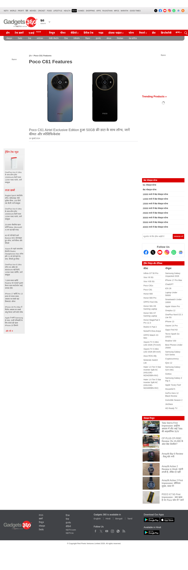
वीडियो (74, 33)
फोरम (131, 33)
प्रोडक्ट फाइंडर (115, 33)
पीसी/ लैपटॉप (54, 38)
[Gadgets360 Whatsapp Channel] (173, 252)
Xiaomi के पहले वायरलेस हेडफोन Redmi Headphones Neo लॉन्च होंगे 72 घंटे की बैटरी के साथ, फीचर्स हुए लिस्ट (14, 254)
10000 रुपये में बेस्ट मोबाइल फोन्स (155, 194)
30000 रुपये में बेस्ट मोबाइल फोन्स (155, 218)
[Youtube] (159, 252)
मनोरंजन (40, 38)
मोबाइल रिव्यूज (148, 418)
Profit (21, 11)
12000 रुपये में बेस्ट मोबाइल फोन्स (155, 199)
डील (154, 33)
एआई (35, 32)
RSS (41, 515)
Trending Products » (154, 96)
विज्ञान (87, 38)
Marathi (124, 11)
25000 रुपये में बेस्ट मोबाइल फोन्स (155, 213)
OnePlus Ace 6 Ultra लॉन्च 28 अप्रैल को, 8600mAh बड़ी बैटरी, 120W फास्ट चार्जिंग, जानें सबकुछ (13, 269)
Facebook (95, 530)
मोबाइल (9, 38)
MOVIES (33, 11)
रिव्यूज (52, 33)
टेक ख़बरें (19, 33)
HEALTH (67, 11)
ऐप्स (29, 38)
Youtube (107, 530)
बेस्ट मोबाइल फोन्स (149, 189)
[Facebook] (146, 252)
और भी (9, 331)
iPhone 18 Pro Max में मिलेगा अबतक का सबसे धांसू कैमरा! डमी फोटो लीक (14, 309)
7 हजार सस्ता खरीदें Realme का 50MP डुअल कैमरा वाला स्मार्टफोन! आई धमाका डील (14, 284)
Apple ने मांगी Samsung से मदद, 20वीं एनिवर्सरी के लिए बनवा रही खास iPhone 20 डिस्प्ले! (14, 321)
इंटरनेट (98, 38)
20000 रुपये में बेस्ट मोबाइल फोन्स (155, 208)
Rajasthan (107, 11)
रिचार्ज (142, 33)
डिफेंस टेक (88, 33)
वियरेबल (120, 38)
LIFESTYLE (57, 11)
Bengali (118, 518)
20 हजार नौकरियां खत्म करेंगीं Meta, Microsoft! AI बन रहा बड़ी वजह (13, 227)
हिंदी (27, 11)
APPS (98, 11)
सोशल (109, 38)
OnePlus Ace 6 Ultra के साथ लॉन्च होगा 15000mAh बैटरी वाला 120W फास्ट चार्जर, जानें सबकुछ (13, 214)
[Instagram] (166, 252)
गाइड (101, 33)
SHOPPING (90, 11)
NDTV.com (71, 530)
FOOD (49, 11)
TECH (74, 11)
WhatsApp (118, 530)
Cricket (41, 11)
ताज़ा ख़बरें (10, 190)
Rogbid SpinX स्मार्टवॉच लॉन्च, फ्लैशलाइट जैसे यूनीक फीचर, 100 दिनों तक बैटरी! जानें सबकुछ (13, 199)
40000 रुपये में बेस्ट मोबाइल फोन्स (155, 227)
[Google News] (180, 252)
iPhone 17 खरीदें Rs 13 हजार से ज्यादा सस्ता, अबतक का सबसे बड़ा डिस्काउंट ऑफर (14, 297)
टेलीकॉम (77, 38)
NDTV (6, 11)
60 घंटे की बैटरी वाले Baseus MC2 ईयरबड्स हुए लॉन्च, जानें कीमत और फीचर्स (13, 239)
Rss (123, 530)
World (13, 11)
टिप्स (66, 38)
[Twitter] (153, 252)
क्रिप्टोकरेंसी (166, 33)
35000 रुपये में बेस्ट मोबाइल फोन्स (155, 222)
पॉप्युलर (168, 268)
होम (7, 33)
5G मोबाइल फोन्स (149, 185)
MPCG (116, 11)
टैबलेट (20, 38)
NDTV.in (70, 533)
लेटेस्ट (145, 268)
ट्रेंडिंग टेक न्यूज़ (11, 152)
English (97, 518)
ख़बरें (41, 518)
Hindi (108, 518)
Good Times (135, 11)
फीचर (62, 33)
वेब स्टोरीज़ (133, 38)
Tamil (129, 518)
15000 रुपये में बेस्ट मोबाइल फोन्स (155, 203)
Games (81, 11)
